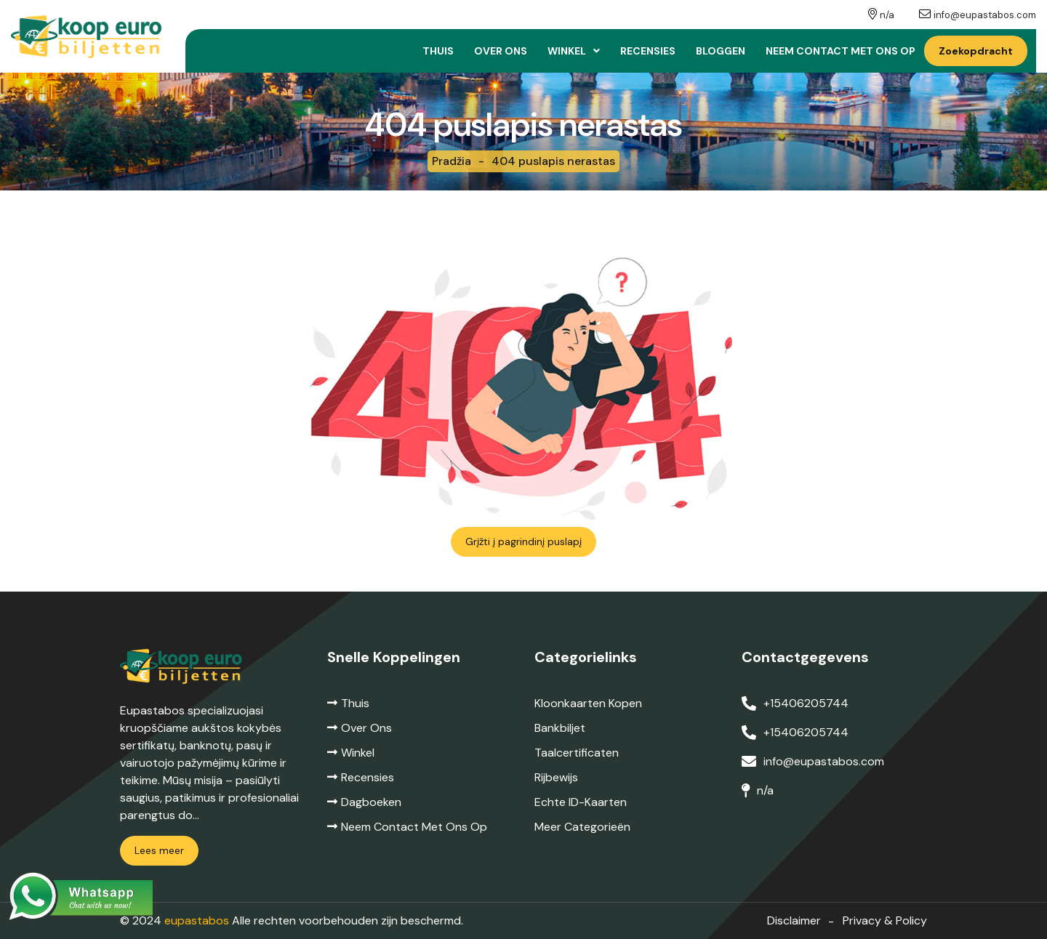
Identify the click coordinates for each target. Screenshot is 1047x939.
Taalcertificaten (576, 752)
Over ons (500, 50)
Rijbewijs (556, 777)
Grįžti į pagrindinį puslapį (523, 541)
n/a (887, 15)
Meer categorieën (582, 826)
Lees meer (159, 850)
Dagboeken (364, 802)
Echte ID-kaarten (580, 802)
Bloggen (720, 50)
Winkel (566, 50)
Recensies (647, 50)
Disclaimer (794, 920)
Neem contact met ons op (840, 50)
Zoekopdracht (976, 50)
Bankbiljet (559, 728)
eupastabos (196, 920)
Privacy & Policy (885, 920)
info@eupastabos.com (985, 15)
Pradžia (451, 161)
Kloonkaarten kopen (588, 703)
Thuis (438, 50)
